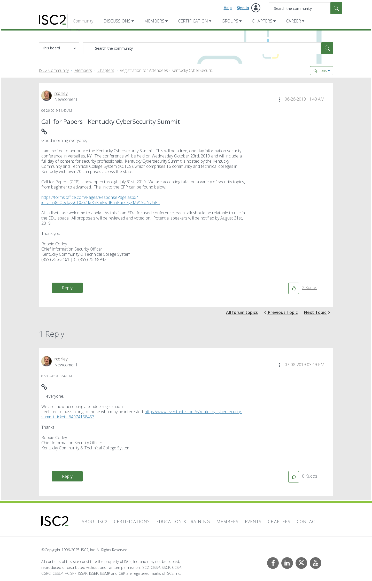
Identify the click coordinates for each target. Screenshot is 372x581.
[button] (279, 99)
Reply (67, 288)
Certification (193, 21)
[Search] (305, 8)
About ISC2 (94, 521)
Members (154, 21)
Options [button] (320, 70)
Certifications (132, 521)
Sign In (243, 7)
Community (83, 21)
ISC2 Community (54, 70)
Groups (230, 21)
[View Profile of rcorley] (61, 93)
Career (293, 21)
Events (253, 521)
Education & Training (183, 521)
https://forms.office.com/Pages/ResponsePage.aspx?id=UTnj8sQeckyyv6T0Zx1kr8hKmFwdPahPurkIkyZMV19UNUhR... (100, 199)
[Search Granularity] (59, 48)
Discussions (117, 21)
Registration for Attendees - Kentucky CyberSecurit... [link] (167, 70)
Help (228, 7)
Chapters (262, 21)
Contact (307, 521)
